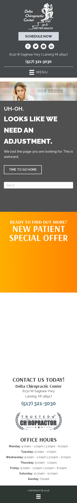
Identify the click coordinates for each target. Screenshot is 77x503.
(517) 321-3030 (38, 61)
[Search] (38, 185)
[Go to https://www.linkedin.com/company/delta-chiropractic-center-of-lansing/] (51, 46)
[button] (23, 169)
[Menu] (38, 496)
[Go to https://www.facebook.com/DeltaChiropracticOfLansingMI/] (28, 46)
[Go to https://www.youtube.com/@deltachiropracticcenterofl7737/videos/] (43, 46)
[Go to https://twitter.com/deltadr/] (36, 46)
